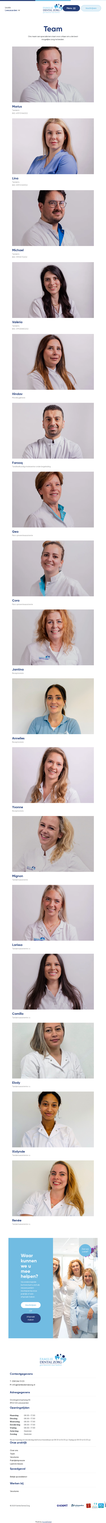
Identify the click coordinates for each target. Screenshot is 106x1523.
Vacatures (14, 1457)
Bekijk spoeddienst (18, 1476)
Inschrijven (91, 8)
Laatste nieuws (16, 1463)
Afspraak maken (31, 1318)
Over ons (14, 1450)
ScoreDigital (47, 1522)
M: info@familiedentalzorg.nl (22, 1384)
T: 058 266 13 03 (17, 1381)
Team (12, 1453)
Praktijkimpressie (17, 1460)
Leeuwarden (12, 10)
